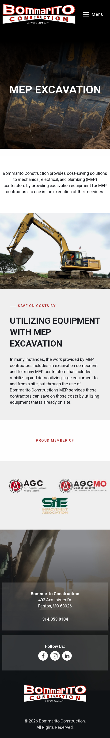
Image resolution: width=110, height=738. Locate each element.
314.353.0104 (55, 619)
